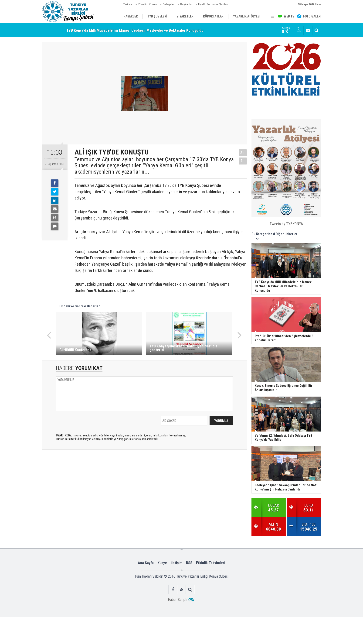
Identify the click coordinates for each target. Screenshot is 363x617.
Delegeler (168, 4)
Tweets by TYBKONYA (286, 224)
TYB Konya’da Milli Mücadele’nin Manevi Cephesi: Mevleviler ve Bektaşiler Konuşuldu (135, 30)
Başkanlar (186, 4)
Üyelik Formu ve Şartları (213, 4)
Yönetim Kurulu (147, 4)
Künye (162, 563)
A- (243, 161)
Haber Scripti (177, 599)
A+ (242, 153)
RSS (189, 563)
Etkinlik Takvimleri (210, 563)
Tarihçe (127, 4)
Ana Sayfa (146, 563)
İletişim (176, 563)
